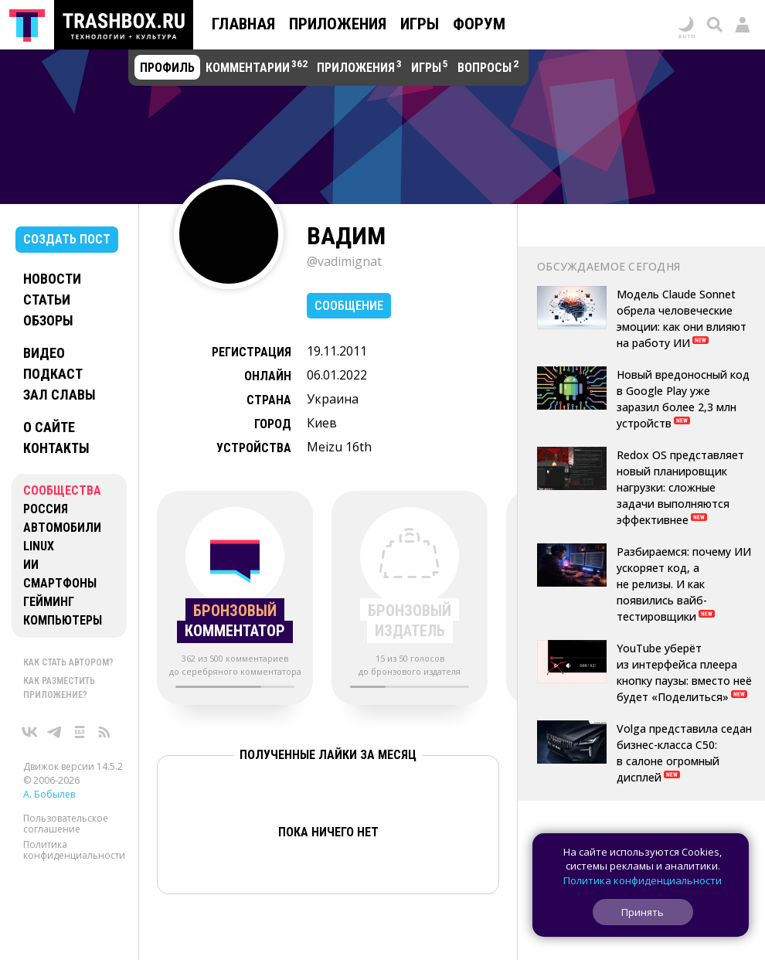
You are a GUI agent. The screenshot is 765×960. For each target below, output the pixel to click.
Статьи (46, 299)
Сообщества (62, 490)
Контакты (56, 448)
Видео (44, 353)
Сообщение (348, 305)
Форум (479, 24)
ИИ (31, 564)
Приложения (337, 24)
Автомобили (62, 527)
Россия (45, 509)
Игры (419, 24)
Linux (38, 546)
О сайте (49, 427)
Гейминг (48, 601)
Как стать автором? (68, 662)
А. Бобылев (49, 794)
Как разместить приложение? (59, 688)
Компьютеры (62, 620)
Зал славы (59, 394)
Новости (52, 279)
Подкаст (53, 374)
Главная (243, 24)
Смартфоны (60, 583)
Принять (642, 912)
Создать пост (66, 239)
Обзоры (48, 320)
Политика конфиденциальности (74, 850)
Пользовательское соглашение (65, 824)
